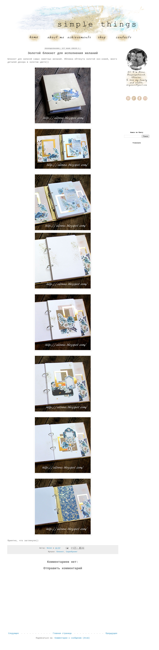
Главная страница (62, 633)
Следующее (13, 633)
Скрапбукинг (72, 552)
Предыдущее (111, 633)
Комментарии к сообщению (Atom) (72, 638)
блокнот (60, 552)
